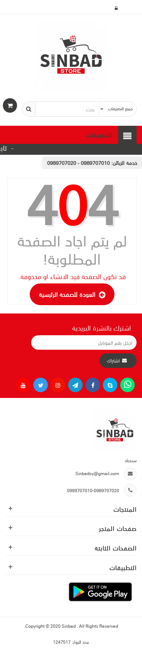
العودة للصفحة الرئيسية (72, 294)
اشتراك (113, 360)
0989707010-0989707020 (93, 490)
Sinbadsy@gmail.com (97, 473)
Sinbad (69, 626)
